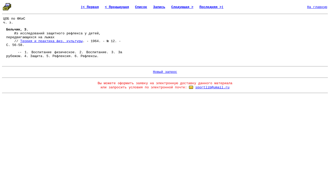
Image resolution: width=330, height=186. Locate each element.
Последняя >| (211, 7)
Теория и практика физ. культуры (51, 41)
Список (141, 7)
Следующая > (182, 7)
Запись (159, 7)
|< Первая (90, 7)
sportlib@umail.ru (212, 87)
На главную (317, 7)
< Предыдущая (117, 7)
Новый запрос (165, 72)
